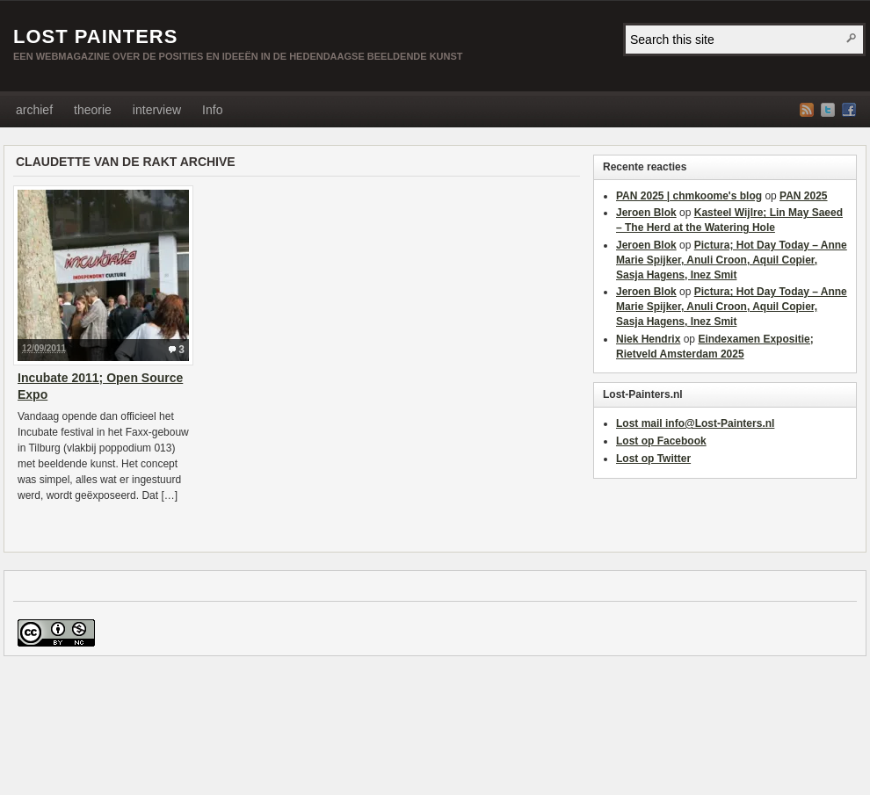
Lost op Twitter (653, 458)
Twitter (828, 110)
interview (157, 110)
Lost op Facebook (661, 441)
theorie (93, 110)
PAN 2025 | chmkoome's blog (689, 196)
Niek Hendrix (648, 339)
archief (34, 110)
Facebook (849, 110)
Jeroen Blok (646, 212)
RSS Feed (807, 110)
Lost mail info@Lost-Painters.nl (695, 423)
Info (212, 110)
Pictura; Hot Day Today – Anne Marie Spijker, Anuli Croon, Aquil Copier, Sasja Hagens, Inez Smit (731, 260)
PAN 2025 (803, 196)
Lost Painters (95, 36)
